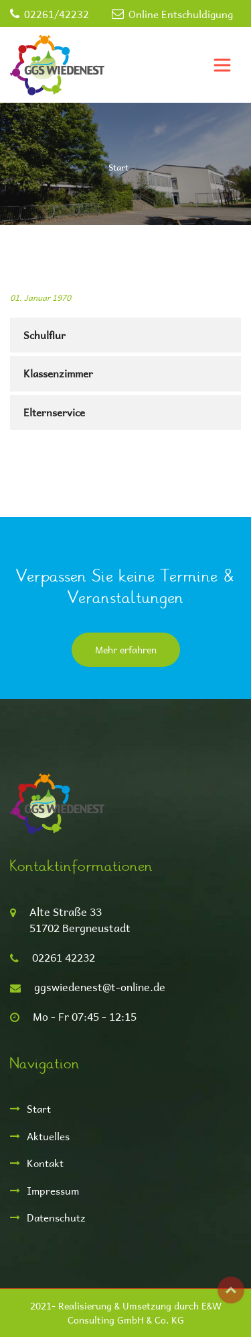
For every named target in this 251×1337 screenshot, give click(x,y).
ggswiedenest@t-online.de (99, 986)
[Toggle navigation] (222, 65)
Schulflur (44, 334)
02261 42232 (63, 957)
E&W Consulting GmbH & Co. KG (145, 1313)
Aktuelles (48, 1136)
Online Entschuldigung (181, 14)
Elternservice (54, 412)
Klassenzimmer (58, 373)
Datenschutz (56, 1217)
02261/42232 (56, 14)
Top (231, 1290)
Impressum (53, 1190)
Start (118, 166)
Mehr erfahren (126, 650)
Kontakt (45, 1162)
